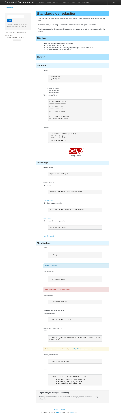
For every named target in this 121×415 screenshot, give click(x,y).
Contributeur (10, 8)
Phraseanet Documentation (19, 2)
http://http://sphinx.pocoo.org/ (83, 349)
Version (17, 39)
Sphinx (72, 412)
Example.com (48, 200)
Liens (112, 2)
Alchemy (58, 412)
